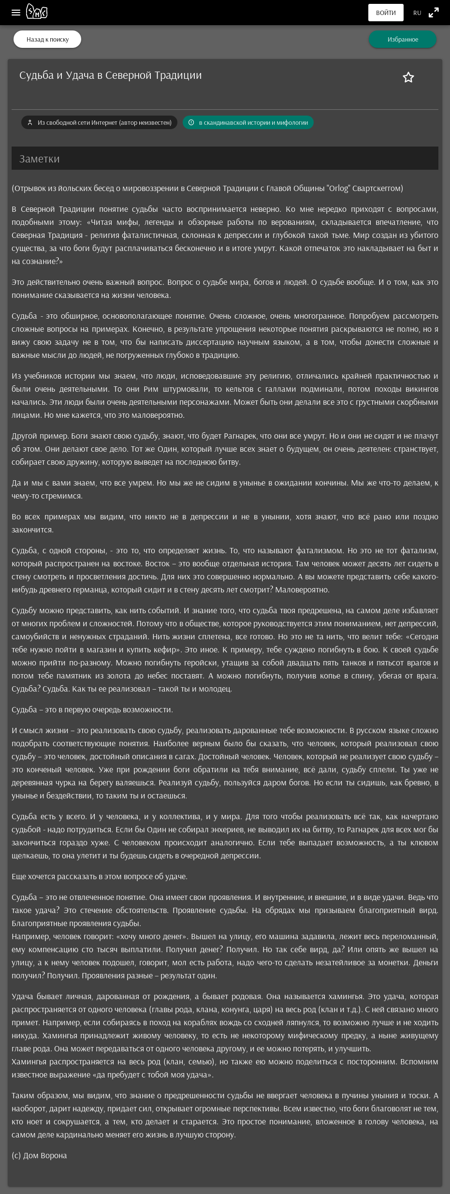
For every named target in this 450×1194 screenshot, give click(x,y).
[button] (225, 158)
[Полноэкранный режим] (433, 12)
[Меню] (16, 12)
